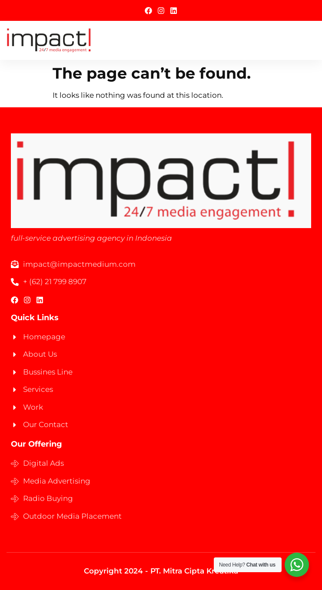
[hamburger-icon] (305, 40)
